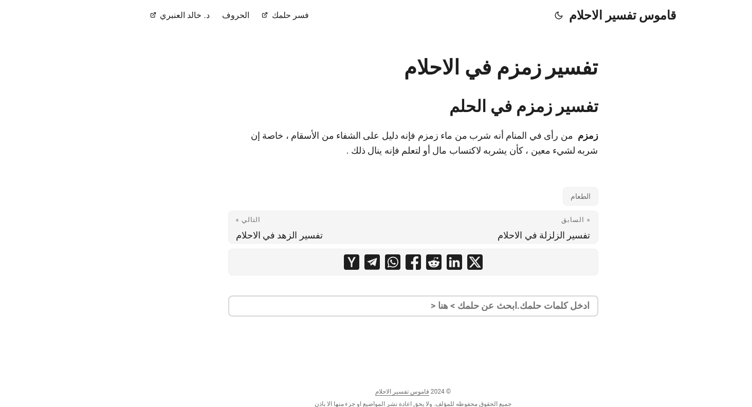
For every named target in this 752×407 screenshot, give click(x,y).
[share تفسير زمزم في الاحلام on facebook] (376, 262)
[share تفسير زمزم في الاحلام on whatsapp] (355, 262)
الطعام (544, 196)
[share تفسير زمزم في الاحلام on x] (438, 262)
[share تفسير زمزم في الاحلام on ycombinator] (314, 262)
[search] (376, 306)
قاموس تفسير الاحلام (585, 15)
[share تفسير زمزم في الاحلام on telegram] (335, 262)
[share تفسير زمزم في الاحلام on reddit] (397, 262)
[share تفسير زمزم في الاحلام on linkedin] (417, 262)
